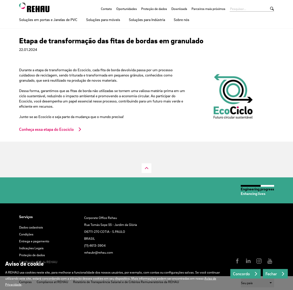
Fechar (271, 273)
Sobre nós (181, 19)
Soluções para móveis (103, 19)
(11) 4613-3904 (95, 245)
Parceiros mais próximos (208, 8)
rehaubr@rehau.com (98, 252)
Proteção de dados (154, 8)
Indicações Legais (31, 248)
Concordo (241, 273)
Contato (106, 8)
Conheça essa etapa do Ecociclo (46, 129)
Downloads (179, 8)
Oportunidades (126, 8)
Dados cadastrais (31, 227)
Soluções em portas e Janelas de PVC (48, 19)
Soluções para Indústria (147, 19)
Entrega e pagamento (34, 241)
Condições (26, 234)
